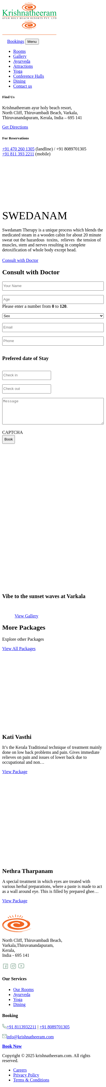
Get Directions (15, 127)
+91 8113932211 (21, 1027)
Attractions (23, 66)
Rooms (19, 51)
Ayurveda (21, 61)
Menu (31, 42)
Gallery (19, 56)
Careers (20, 1070)
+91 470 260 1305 (18, 149)
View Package (14, 771)
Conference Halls (28, 76)
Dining (19, 81)
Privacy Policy (26, 1075)
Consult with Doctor (20, 260)
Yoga (17, 71)
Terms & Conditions (31, 1080)
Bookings (13, 41)
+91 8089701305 (54, 1027)
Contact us (22, 86)
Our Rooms (23, 989)
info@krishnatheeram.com (30, 1036)
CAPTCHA (12, 432)
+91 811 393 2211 (18, 154)
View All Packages (19, 648)
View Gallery (26, 616)
